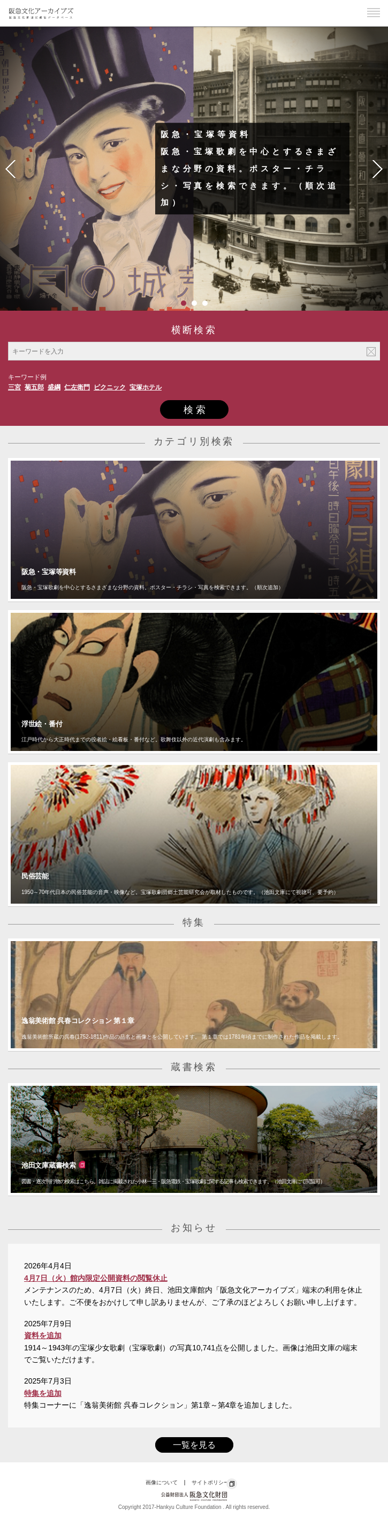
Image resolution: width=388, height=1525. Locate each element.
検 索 (195, 409)
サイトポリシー (210, 1482)
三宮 (14, 387)
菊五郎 (34, 387)
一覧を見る (194, 1444)
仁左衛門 (77, 387)
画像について (162, 1482)
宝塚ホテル (146, 387)
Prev (10, 169)
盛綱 (54, 387)
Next (377, 169)
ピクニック (110, 387)
